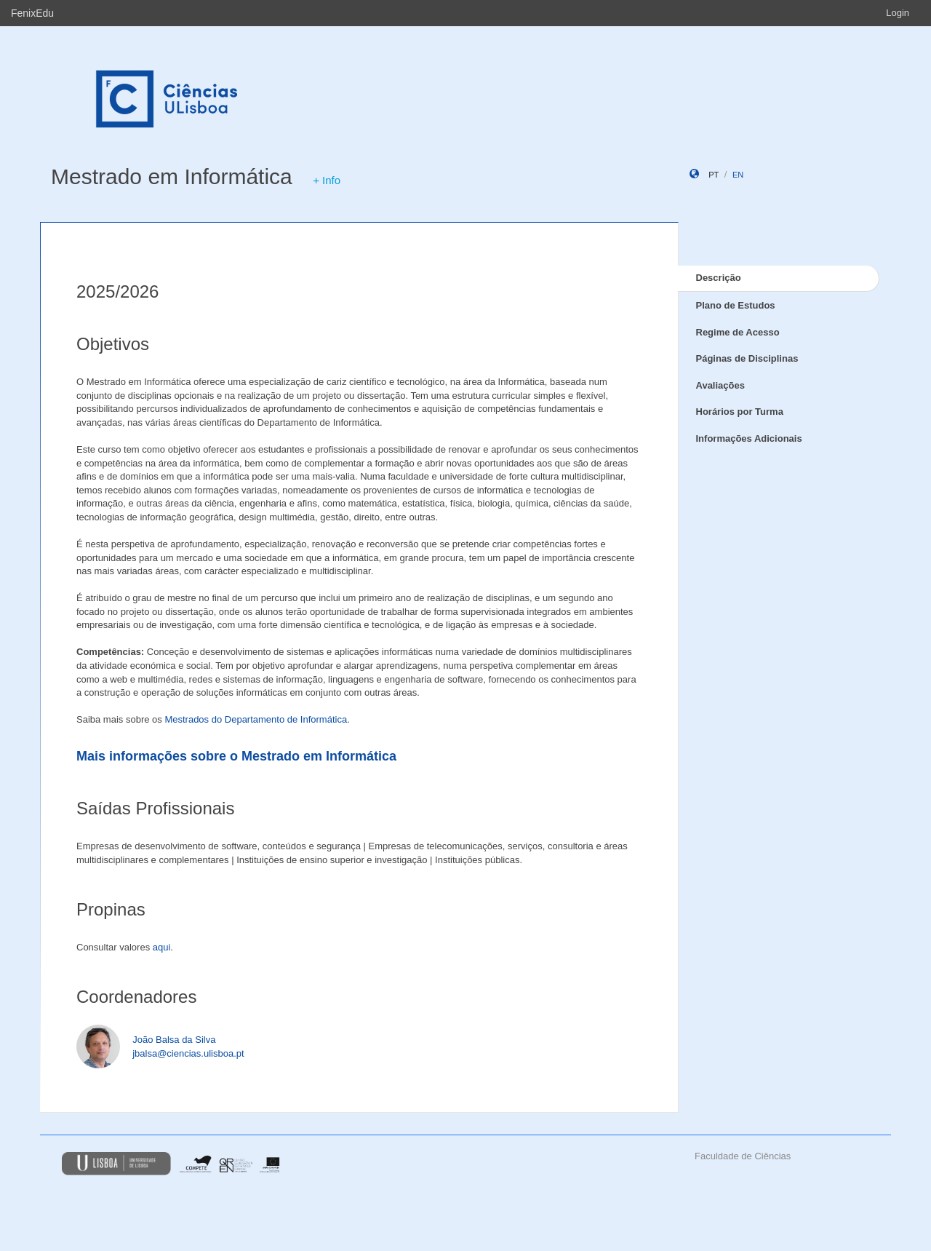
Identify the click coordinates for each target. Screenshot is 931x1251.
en (737, 174)
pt (713, 174)
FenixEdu (32, 13)
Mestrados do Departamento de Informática (255, 719)
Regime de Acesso (738, 332)
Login (897, 12)
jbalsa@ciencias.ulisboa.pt (188, 1053)
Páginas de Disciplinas (747, 358)
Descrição (718, 277)
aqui (162, 947)
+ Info (326, 180)
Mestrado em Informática (171, 176)
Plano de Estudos (735, 305)
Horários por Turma (739, 411)
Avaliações (720, 385)
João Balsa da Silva (173, 1039)
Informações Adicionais (749, 438)
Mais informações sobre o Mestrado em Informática (236, 756)
